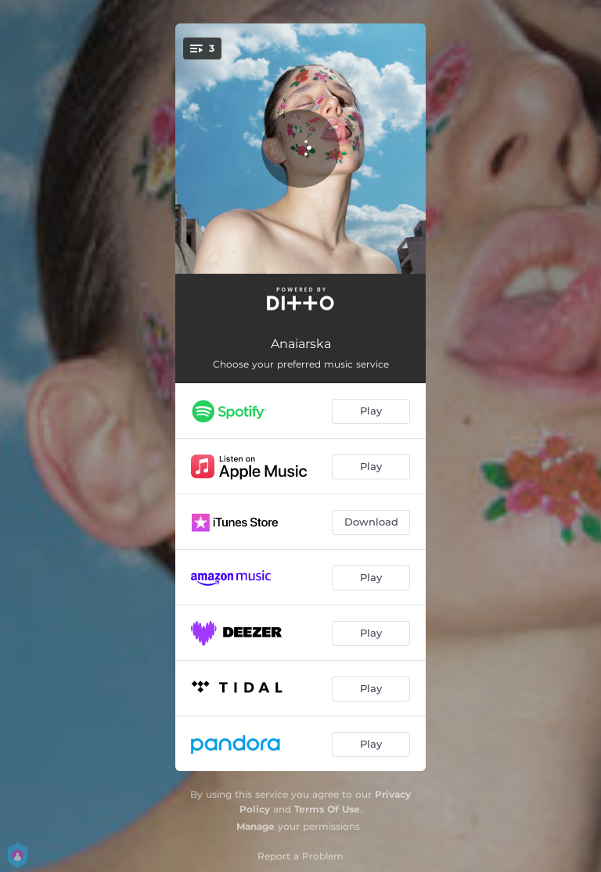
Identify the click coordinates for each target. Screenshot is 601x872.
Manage (255, 826)
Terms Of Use (327, 809)
